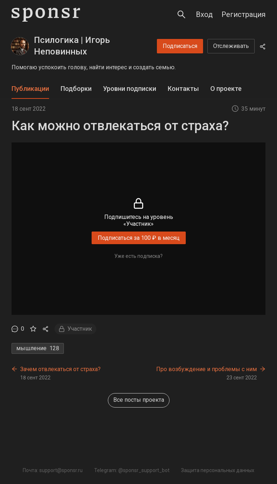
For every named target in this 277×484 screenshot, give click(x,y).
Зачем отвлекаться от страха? (60, 369)
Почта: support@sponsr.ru (53, 470)
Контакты (183, 88)
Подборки (76, 88)
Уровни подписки (129, 88)
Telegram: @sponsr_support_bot (132, 470)
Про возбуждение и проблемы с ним (206, 369)
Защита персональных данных (217, 470)
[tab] (30, 88)
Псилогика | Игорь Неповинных (72, 46)
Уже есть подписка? (138, 256)
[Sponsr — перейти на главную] (46, 15)
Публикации (30, 88)
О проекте (226, 88)
